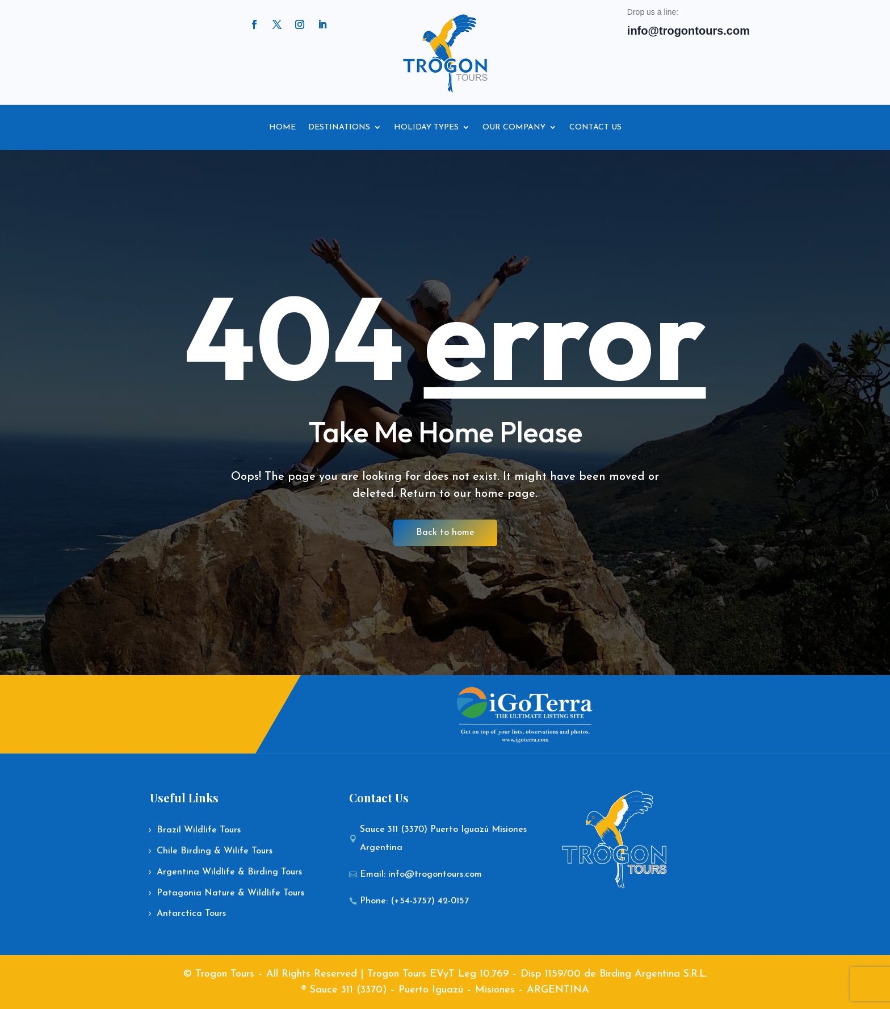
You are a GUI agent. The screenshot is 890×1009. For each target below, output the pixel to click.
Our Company (513, 127)
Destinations (339, 127)
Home (282, 127)
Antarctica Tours (191, 913)
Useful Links (184, 797)
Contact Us (595, 127)
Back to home (445, 532)
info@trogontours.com (688, 30)
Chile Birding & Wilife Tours (214, 851)
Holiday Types (426, 127)
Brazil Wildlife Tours (199, 830)
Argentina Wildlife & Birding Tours (229, 872)
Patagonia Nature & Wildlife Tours (230, 893)
